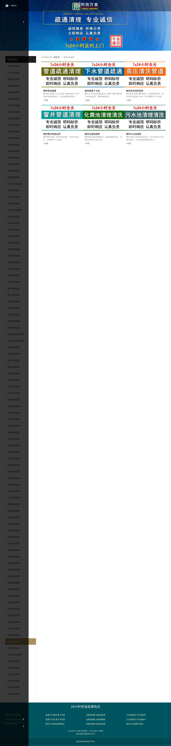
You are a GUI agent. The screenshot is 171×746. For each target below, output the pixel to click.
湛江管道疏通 (13, 628)
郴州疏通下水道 (92, 90)
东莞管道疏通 (13, 190)
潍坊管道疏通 (13, 255)
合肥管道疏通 (13, 223)
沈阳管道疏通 (13, 118)
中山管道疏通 (13, 393)
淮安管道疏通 (13, 556)
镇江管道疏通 (13, 360)
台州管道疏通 (13, 353)
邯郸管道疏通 (13, 478)
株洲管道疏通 (13, 550)
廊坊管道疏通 (13, 432)
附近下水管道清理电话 (55, 724)
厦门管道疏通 (13, 295)
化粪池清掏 (90, 724)
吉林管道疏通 (13, 517)
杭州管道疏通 (13, 92)
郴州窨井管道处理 (51, 134)
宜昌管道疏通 (13, 452)
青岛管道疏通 (13, 144)
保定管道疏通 (13, 412)
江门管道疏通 (13, 497)
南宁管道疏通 (13, 321)
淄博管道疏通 (13, 308)
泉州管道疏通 (13, 268)
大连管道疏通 (13, 111)
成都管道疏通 (13, 85)
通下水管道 (60, 719)
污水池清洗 (141, 715)
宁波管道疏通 (13, 164)
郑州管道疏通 (13, 131)
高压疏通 (21, 719)
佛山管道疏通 (13, 170)
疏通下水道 (50, 719)
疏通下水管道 (51, 715)
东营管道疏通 (13, 380)
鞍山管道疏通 (13, 471)
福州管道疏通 (13, 197)
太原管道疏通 (13, 242)
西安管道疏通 (13, 138)
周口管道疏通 (13, 674)
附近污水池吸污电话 (134, 724)
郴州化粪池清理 (92, 134)
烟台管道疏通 (13, 216)
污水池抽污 (141, 719)
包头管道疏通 (13, 406)
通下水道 (61, 715)
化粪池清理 (90, 715)
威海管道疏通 (13, 367)
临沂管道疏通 (13, 491)
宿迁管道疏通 (13, 680)
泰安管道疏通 (13, 465)
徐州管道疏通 (13, 314)
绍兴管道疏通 (13, 282)
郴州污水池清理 (133, 134)
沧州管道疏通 (13, 458)
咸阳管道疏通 (13, 576)
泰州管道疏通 (13, 425)
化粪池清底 (100, 724)
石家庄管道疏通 (14, 210)
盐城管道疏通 (13, 399)
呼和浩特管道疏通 (15, 334)
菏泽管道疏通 (13, 608)
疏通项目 (56, 57)
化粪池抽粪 (90, 719)
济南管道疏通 (13, 157)
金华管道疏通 (13, 347)
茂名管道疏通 (13, 667)
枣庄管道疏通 (13, 661)
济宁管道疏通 (13, 419)
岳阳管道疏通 (13, 635)
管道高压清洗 (11, 719)
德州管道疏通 (13, 530)
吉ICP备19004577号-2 (85, 734)
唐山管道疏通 (13, 229)
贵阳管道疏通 (13, 301)
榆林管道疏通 (13, 563)
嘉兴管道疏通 (13, 288)
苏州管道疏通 (13, 98)
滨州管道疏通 (13, 589)
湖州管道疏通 (13, 510)
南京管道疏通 (13, 66)
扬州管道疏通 (13, 327)
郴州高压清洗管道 (134, 90)
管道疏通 (17, 715)
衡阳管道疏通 (13, 582)
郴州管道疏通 (13, 641)
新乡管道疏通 (13, 622)
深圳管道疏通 (13, 79)
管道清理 (9, 715)
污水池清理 (131, 715)
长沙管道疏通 (13, 125)
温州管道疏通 (13, 275)
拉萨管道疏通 (13, 693)
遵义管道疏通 (13, 602)
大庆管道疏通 (13, 386)
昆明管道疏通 (13, 249)
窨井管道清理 (11, 724)
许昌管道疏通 (13, 648)
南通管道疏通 (13, 177)
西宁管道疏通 (13, 687)
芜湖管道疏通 (13, 523)
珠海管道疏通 (13, 373)
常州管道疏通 (13, 236)
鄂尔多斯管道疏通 (15, 340)
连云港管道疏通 (14, 654)
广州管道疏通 (13, 72)
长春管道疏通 (13, 203)
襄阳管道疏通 (13, 504)
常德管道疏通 (13, 569)
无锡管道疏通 (13, 151)
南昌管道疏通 (13, 262)
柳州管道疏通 (13, 595)
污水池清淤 (131, 719)
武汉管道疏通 (13, 105)
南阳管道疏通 (13, 615)
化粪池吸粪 (100, 719)
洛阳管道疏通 (13, 445)
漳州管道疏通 (13, 543)
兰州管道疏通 (13, 438)
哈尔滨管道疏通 (14, 183)
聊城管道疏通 (13, 537)
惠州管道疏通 (13, 484)
